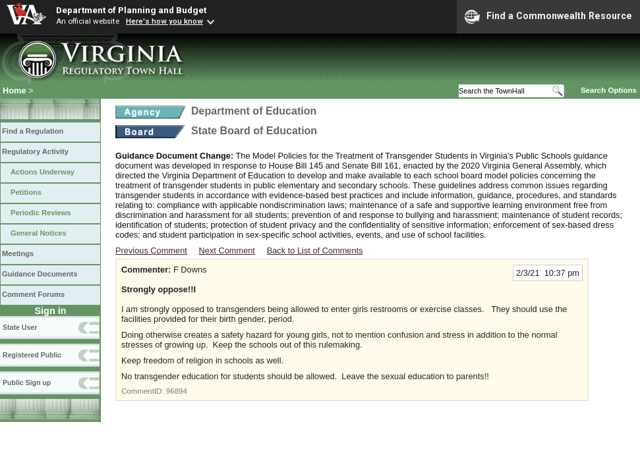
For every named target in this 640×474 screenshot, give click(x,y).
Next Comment (227, 250)
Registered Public (32, 355)
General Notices (39, 233)
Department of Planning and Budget (131, 10)
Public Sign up (27, 382)
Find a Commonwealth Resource (548, 16)
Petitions (26, 192)
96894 (176, 391)
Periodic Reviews (41, 213)
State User (20, 327)
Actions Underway (42, 172)
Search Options (609, 90)
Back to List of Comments (315, 250)
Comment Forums (33, 294)
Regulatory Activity (35, 151)
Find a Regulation (32, 131)
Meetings (18, 253)
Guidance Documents (39, 274)
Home (14, 90)
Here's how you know (164, 21)
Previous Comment (151, 250)
